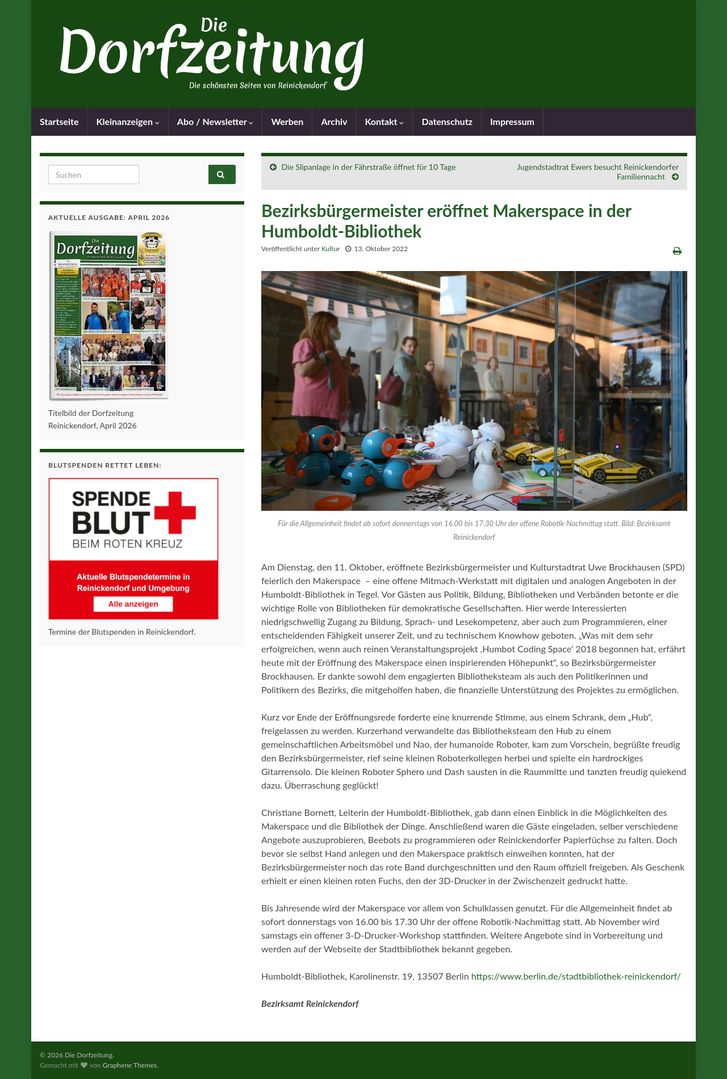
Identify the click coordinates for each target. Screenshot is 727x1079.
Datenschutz (447, 121)
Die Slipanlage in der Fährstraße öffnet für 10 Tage (369, 167)
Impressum (512, 121)
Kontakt (384, 121)
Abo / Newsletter (215, 121)
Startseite (59, 121)
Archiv (334, 121)
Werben (287, 121)
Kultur (330, 248)
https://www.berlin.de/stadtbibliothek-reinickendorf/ (576, 975)
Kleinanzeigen (128, 121)
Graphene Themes (129, 1065)
